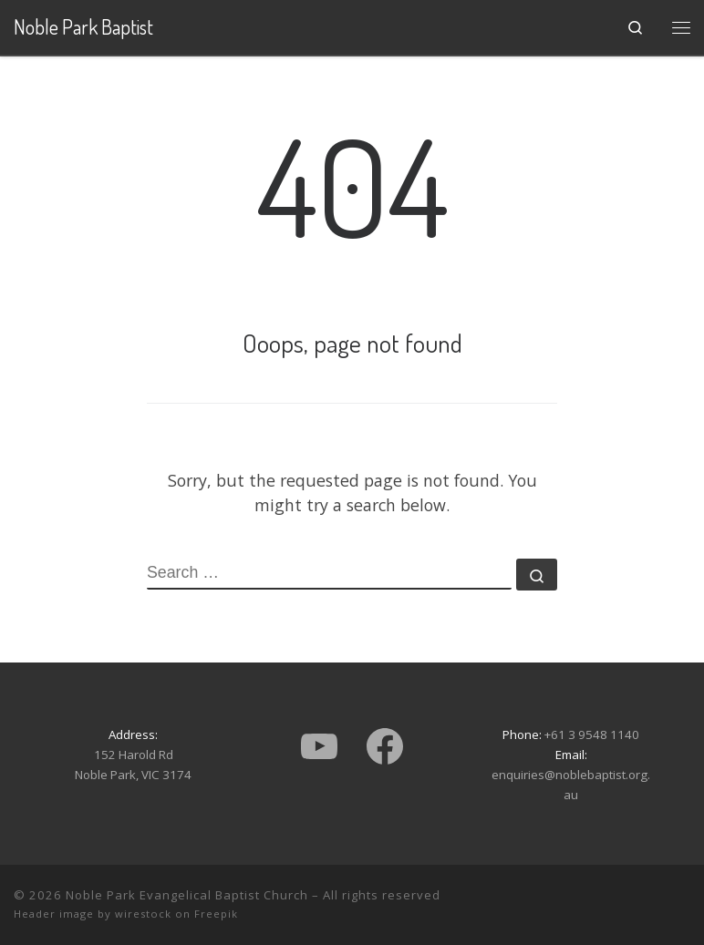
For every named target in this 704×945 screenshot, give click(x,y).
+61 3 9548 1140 (591, 734)
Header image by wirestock (92, 913)
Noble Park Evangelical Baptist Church (187, 895)
